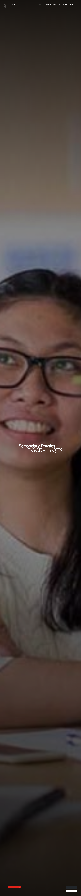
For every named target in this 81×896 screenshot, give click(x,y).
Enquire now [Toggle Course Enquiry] (71, 888)
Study (12, 11)
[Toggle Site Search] (76, 4)
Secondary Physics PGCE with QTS (27, 11)
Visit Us (22, 891)
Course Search (17, 11)
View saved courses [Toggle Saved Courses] (71, 891)
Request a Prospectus (13, 891)
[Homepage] (10, 6)
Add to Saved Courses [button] (32, 891)
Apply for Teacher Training (14, 887)
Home (8, 11)
